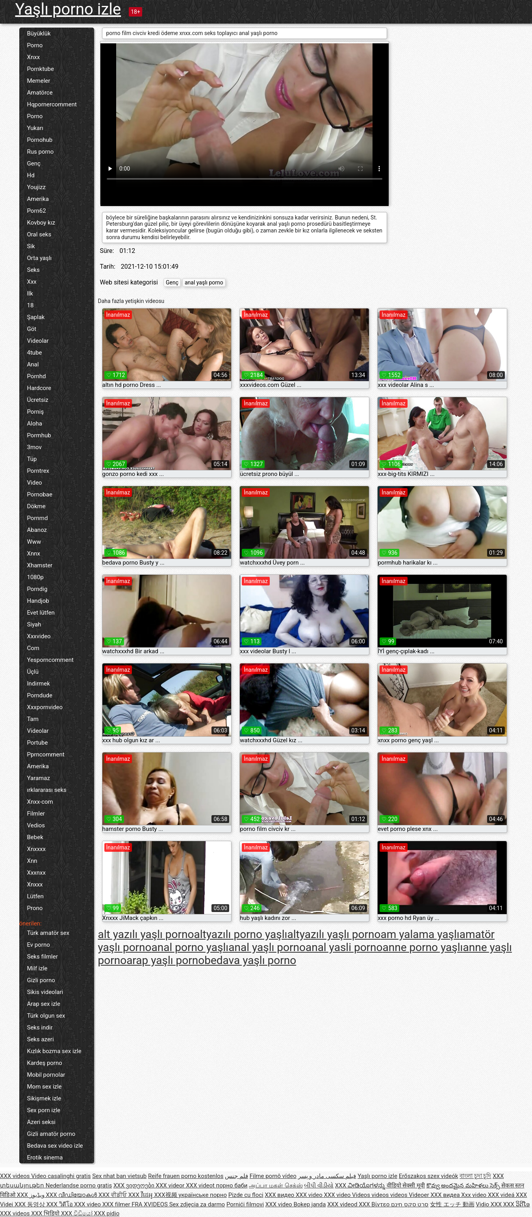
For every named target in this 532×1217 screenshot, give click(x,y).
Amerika (38, 199)
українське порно (202, 1194)
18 (30, 305)
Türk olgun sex (46, 1015)
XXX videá (502, 1194)
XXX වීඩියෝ (77, 1213)
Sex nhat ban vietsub (119, 1176)
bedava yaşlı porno (250, 960)
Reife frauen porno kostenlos (186, 1176)
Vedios (36, 825)
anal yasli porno (344, 947)
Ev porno (38, 944)
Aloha (34, 423)
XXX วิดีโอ (60, 1204)
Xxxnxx (36, 872)
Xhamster (40, 565)
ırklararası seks (47, 789)
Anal (33, 364)
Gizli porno (41, 980)
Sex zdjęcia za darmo (197, 1204)
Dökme (36, 506)
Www (34, 541)
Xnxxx (35, 884)
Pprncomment (46, 754)
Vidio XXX (489, 1204)
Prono (35, 908)
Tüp (32, 459)
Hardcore (39, 388)
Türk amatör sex (48, 932)
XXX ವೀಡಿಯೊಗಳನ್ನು (361, 1185)
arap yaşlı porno (165, 960)
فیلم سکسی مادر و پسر (327, 1176)
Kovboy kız (41, 222)
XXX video (310, 1194)
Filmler (36, 813)
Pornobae (39, 494)
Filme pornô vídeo (273, 1176)
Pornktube (40, 68)
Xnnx (33, 553)
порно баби (232, 1185)
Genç (34, 163)
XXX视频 (166, 1194)
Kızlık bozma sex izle (54, 1051)
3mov (34, 447)
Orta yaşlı (39, 258)
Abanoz (37, 529)
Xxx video (474, 1194)
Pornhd (36, 376)
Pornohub (40, 139)
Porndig (37, 589)
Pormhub (39, 435)
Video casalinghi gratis (61, 1176)
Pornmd (37, 518)
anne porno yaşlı (423, 947)
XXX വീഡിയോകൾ (72, 1194)
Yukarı (35, 128)
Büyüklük (39, 33)
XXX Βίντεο (375, 1204)
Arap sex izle (43, 1003)
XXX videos (15, 1176)
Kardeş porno (44, 1063)
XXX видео (280, 1194)
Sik (31, 246)
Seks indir (40, 1027)
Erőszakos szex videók (428, 1176)
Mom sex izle (44, 1086)
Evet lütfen (41, 612)
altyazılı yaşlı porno (333, 934)
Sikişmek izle (44, 1098)
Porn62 (36, 210)
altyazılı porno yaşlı (240, 934)
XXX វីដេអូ (141, 1194)
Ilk (30, 293)
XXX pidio (107, 1213)
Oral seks (39, 234)
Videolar (38, 340)
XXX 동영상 (30, 1204)
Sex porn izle (44, 1110)
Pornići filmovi (245, 1204)
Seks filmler (42, 956)
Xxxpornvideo (45, 707)
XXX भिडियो (46, 1213)
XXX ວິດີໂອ (516, 1204)
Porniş (35, 411)
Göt (32, 329)
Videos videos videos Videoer (391, 1194)
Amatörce (40, 92)
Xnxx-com (40, 801)
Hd (31, 175)
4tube (34, 352)
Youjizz (36, 187)
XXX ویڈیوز (31, 1194)
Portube (37, 742)
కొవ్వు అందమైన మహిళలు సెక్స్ (463, 1185)
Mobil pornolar (46, 1074)
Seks (33, 269)
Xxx (32, 281)
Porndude (39, 695)
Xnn (32, 860)
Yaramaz (38, 778)
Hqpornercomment (52, 104)
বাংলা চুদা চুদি (475, 1176)
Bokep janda (309, 1204)
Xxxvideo (39, 636)
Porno (35, 45)
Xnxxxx (36, 849)
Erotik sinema (45, 1157)
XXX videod (343, 1204)
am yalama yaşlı (419, 934)
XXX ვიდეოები (134, 1185)
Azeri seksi (41, 1122)
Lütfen (35, 896)
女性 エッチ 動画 (452, 1204)
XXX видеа (445, 1194)
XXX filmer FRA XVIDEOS (135, 1204)
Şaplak (36, 317)
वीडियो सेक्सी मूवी (406, 1185)
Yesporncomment (50, 659)
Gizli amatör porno (51, 1133)
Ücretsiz (37, 399)
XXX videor (171, 1185)
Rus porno (40, 151)
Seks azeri (40, 1039)
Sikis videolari (45, 992)
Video (34, 482)
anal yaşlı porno (204, 282)
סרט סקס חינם (409, 1204)
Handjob (38, 600)
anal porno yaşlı (190, 947)
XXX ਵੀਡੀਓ (113, 1194)
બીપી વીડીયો (319, 1185)
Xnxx (33, 57)
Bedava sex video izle (55, 1145)
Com (33, 648)
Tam (33, 719)
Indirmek (38, 683)
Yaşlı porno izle (68, 9)
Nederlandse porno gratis (79, 1185)
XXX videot (201, 1185)
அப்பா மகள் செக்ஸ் (275, 1185)
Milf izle (37, 968)
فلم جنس (236, 1176)
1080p (35, 577)
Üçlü (33, 671)
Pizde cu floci (245, 1194)
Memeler (38, 80)
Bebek (35, 837)
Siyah (34, 624)
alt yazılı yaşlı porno (146, 934)
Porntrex (38, 470)
